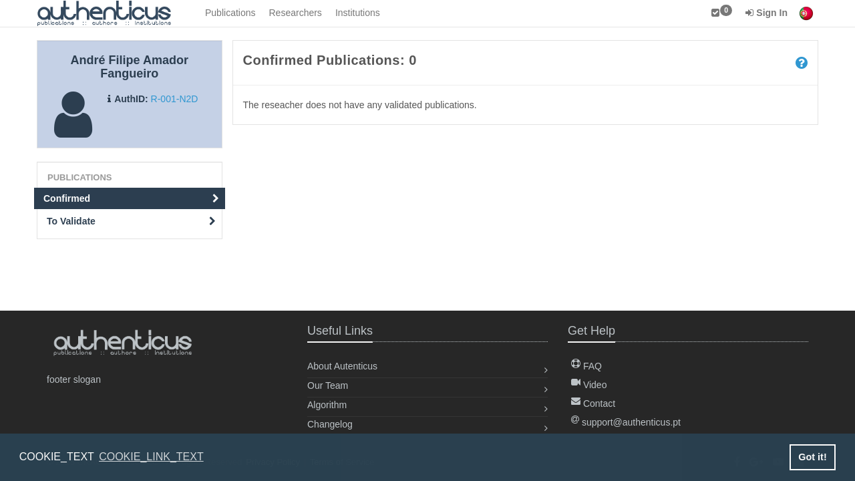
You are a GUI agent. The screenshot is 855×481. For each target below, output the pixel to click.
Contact (593, 403)
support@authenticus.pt (626, 422)
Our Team (327, 385)
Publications (230, 12)
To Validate (131, 221)
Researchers (295, 12)
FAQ (586, 366)
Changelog (330, 424)
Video (589, 384)
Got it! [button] (812, 457)
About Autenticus (342, 366)
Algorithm (327, 404)
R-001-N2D (174, 99)
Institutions (357, 12)
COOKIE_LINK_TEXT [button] (151, 456)
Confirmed (131, 198)
